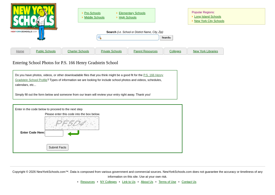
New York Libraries (205, 51)
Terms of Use (167, 181)
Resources (88, 181)
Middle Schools (94, 17)
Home (23, 50)
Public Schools (46, 51)
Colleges (175, 51)
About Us (147, 181)
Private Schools (111, 51)
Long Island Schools (207, 16)
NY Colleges (108, 181)
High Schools (128, 17)
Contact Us (189, 181)
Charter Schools (78, 51)
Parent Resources (145, 51)
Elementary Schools (132, 13)
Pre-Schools (92, 13)
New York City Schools (209, 20)
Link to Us (128, 181)
